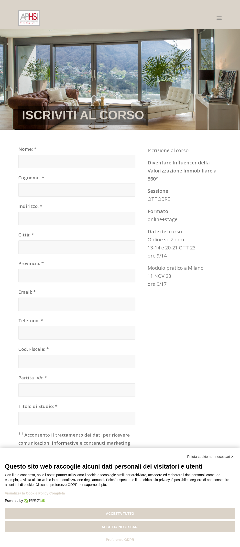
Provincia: (31, 263)
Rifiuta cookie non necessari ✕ (210, 457)
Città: (26, 235)
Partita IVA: (32, 378)
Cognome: (31, 177)
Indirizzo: (30, 206)
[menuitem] (219, 18)
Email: (27, 292)
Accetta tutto (120, 513)
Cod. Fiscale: (33, 349)
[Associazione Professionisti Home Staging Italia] (29, 18)
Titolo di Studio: (37, 406)
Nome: (27, 149)
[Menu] (219, 18)
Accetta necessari (120, 527)
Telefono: (30, 320)
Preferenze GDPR (120, 540)
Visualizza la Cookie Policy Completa (35, 493)
